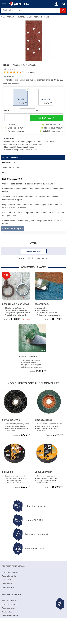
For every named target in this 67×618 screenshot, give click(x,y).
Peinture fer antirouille (10, 572)
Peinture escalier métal (10, 616)
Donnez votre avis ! (33, 252)
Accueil (3, 17)
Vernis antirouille (8, 588)
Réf (4, 69)
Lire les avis (31, 72)
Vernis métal (6, 580)
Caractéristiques (12, 229)
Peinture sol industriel (9, 604)
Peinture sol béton (8, 608)
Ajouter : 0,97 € (43, 118)
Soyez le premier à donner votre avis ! (33, 258)
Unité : (7, 110)
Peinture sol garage (9, 601)
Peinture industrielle (9, 576)
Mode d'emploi (10, 158)
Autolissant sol (7, 612)
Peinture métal (7, 584)
